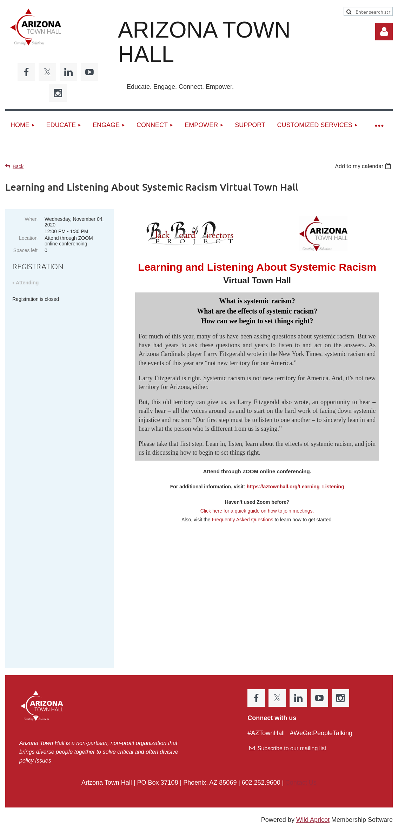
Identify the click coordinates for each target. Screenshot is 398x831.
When (31, 219)
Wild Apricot (313, 792)
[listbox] (364, 166)
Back (18, 166)
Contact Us (301, 755)
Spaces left (25, 250)
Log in (384, 31)
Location (28, 238)
